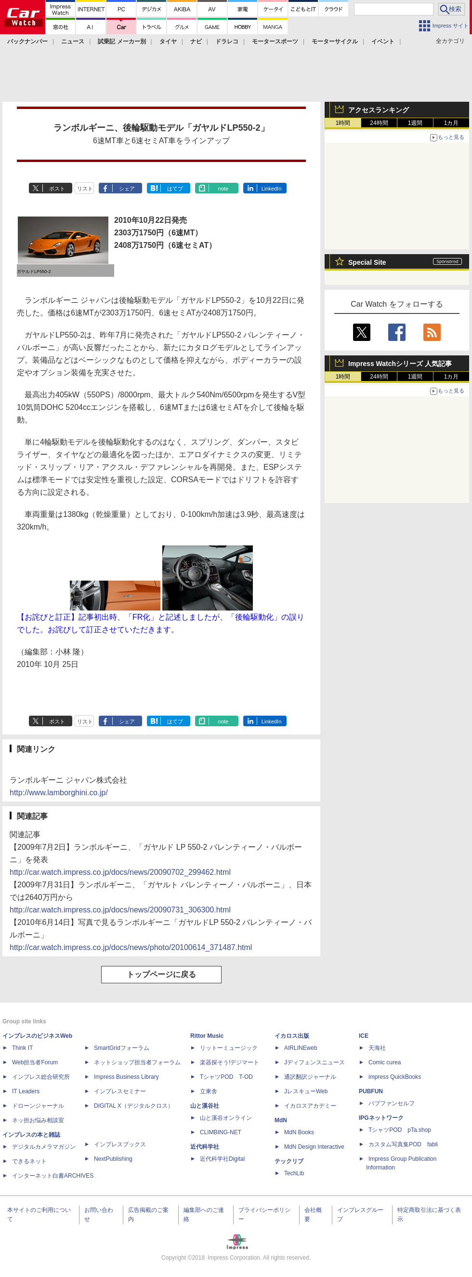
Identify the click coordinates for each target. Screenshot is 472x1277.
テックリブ (289, 1161)
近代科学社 (204, 1146)
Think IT (22, 1048)
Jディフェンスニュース (314, 1062)
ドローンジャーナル (38, 1105)
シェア (127, 188)
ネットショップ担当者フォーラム (137, 1062)
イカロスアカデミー (310, 1105)
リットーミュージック (229, 1048)
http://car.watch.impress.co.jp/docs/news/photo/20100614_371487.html (131, 947)
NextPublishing (113, 1158)
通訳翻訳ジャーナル (310, 1076)
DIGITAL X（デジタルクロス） (133, 1105)
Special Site (367, 262)
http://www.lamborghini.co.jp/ (59, 792)
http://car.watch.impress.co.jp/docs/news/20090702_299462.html (120, 872)
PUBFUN (371, 1091)
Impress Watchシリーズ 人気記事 (400, 363)
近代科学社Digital (222, 1158)
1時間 (343, 123)
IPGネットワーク (381, 1117)
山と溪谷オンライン (226, 1117)
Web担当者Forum (35, 1062)
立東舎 (208, 1091)
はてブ (175, 188)
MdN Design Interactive (314, 1146)
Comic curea (384, 1062)
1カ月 (451, 123)
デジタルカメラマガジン (44, 1146)
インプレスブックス (120, 1144)
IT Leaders (25, 1091)
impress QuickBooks (394, 1076)
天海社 (377, 1048)
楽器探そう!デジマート (229, 1062)
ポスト (57, 188)
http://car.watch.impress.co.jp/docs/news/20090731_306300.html (120, 910)
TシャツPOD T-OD (226, 1076)
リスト (85, 188)
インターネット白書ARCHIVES (52, 1175)
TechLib (294, 1173)
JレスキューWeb (306, 1091)
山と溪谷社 (204, 1105)
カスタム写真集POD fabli (403, 1144)
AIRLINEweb (300, 1048)
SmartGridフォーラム (121, 1048)
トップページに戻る (161, 974)
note (223, 188)
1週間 (415, 123)
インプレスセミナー (120, 1091)
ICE (363, 1035)
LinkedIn (272, 188)
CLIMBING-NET (220, 1132)
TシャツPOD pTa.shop (399, 1130)
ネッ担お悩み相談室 (38, 1120)
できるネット (29, 1161)
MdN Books (299, 1132)
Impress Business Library (126, 1076)
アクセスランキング (378, 110)
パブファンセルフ (391, 1103)
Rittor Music (206, 1035)
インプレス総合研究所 (41, 1076)
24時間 (379, 123)
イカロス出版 (292, 1035)
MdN (281, 1120)
